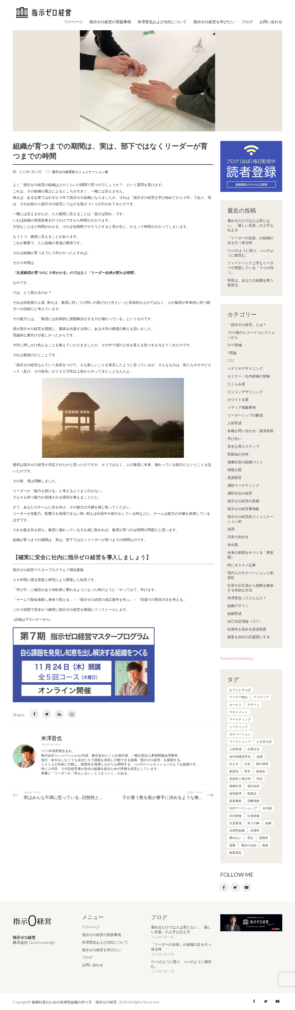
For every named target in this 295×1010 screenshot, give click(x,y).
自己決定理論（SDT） (244, 621)
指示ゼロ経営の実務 (243, 501)
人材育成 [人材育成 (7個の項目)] (235, 749)
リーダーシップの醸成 (245, 415)
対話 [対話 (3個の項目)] (259, 778)
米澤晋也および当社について (105, 941)
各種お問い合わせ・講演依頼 (250, 431)
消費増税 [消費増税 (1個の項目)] (253, 801)
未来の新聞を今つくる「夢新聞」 (250, 554)
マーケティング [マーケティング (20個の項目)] (240, 719)
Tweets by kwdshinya (236, 658)
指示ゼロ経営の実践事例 (101, 934)
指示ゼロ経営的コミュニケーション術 (80, 172)
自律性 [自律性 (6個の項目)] (255, 830)
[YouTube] (246, 887)
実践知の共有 (238, 454)
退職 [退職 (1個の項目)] (232, 845)
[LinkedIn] (59, 714)
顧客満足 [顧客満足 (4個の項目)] (235, 852)
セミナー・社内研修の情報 (248, 376)
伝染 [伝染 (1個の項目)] (247, 764)
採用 (230, 529)
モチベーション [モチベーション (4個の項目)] (240, 734)
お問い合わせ (92, 964)
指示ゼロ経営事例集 (243, 509)
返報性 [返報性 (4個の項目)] (263, 838)
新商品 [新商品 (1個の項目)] (251, 793)
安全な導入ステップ (243, 446)
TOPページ (91, 926)
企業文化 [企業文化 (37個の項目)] (253, 749)
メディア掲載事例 (241, 407)
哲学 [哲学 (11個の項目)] (247, 771)
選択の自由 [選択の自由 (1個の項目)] (248, 845)
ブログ (87, 956)
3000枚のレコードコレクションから (251, 334)
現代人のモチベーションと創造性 (250, 575)
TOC (231, 360)
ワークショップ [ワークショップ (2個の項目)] (240, 741)
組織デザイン (238, 605)
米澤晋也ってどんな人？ (246, 598)
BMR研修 (234, 345)
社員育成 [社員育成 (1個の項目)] (235, 823)
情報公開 (234, 470)
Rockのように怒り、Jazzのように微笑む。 (250, 252)
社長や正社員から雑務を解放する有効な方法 (250, 587)
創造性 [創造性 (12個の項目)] (234, 771)
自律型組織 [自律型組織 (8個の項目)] (237, 830)
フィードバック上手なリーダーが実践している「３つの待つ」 (250, 267)
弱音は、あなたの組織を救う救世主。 (250, 282)
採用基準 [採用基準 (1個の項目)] (235, 793)
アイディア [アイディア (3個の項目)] (261, 697)
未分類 (232, 544)
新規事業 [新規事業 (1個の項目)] (235, 801)
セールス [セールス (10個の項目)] (235, 705)
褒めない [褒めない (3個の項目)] (235, 838)
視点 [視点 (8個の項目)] (250, 838)
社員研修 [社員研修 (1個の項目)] (253, 816)
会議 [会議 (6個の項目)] (259, 756)
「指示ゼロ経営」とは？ (246, 324)
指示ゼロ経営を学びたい (101, 949)
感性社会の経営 (239, 493)
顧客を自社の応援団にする (248, 637)
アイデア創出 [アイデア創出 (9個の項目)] (238, 697)
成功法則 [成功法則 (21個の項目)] (253, 786)
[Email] (72, 714)
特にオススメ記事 (241, 565)
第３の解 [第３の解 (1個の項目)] (253, 823)
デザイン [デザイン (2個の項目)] (253, 705)
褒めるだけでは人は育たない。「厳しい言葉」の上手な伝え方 (250, 225)
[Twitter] (47, 714)
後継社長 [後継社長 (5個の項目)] (235, 786)
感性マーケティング (243, 485)
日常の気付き (238, 537)
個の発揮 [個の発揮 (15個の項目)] (262, 764)
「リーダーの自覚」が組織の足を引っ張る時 (250, 240)
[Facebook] (34, 714)
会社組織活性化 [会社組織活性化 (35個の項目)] (240, 756)
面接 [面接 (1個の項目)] (265, 845)
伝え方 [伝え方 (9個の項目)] (234, 764)
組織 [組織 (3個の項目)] (268, 823)
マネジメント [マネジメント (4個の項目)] (238, 712)
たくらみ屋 (236, 384)
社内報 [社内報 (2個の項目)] (267, 808)
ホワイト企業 (238, 399)
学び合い (234, 438)
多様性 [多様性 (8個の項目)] (260, 771)
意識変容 (234, 477)
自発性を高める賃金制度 (246, 629)
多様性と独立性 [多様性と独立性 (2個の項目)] (240, 778)
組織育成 (234, 613)
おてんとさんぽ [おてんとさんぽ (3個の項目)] (240, 690)
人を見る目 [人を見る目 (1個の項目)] (264, 741)
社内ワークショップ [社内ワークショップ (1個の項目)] (243, 808)
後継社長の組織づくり (245, 462)
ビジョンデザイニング (245, 392)
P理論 (232, 353)
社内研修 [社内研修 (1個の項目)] (235, 816)
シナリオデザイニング (245, 368)
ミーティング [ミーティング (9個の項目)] (238, 727)
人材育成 (234, 423)
